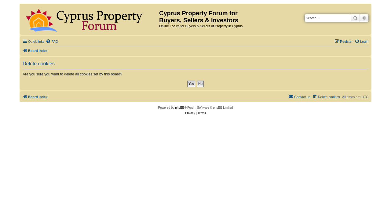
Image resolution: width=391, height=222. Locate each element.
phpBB (179, 107)
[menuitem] (52, 41)
